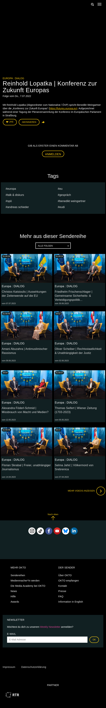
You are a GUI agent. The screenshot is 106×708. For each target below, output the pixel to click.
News (14, 591)
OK (94, 639)
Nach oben (53, 516)
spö (9, 201)
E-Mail (11, 634)
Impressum (9, 667)
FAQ (60, 596)
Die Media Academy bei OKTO (28, 585)
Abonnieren (29, 122)
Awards (15, 601)
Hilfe (13, 596)
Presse (62, 591)
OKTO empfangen (68, 580)
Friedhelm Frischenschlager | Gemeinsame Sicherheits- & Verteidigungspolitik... (73, 295)
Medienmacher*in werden (25, 580)
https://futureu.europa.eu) (63, 108)
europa (11, 188)
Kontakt (62, 585)
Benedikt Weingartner (72, 201)
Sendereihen (18, 575)
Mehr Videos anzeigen (86, 491)
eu (60, 188)
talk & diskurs (15, 194)
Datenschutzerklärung (33, 667)
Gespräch (65, 194)
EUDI (62, 207)
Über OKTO (65, 575)
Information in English (70, 601)
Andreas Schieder (18, 207)
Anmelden (53, 154)
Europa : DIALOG (13, 78)
